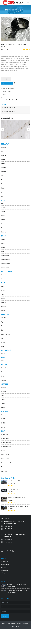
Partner (22, 9)
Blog (3, 573)
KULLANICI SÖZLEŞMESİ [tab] (9, 108)
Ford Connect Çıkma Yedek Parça (17, 590)
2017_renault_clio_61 (14, 489)
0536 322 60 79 (8, 529)
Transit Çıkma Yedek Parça (16, 481)
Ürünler (4, 567)
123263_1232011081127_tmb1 (16, 497)
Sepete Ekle (7, 83)
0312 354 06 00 (8, 539)
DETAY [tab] (4, 104)
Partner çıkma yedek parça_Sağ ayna (13, 45)
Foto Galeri (5, 570)
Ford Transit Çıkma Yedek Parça (16, 584)
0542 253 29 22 (8, 542)
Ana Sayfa (7, 9)
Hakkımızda (5, 564)
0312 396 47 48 (8, 526)
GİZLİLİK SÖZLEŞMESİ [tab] (8, 111)
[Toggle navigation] (28, 2)
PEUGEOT (14, 9)
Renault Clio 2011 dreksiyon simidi (18, 506)
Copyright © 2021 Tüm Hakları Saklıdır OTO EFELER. (14, 623)
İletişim (4, 576)
